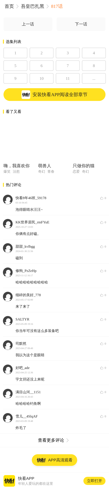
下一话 (81, 24)
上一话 (28, 24)
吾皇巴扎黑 (32, 6)
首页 (9, 6)
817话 (57, 6)
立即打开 (94, 481)
